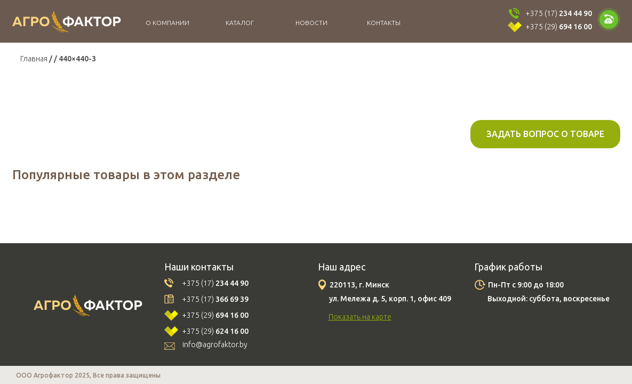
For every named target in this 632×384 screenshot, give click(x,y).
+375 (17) (558, 13)
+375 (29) (558, 26)
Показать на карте (360, 317)
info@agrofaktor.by (214, 344)
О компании (167, 22)
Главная (33, 58)
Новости (311, 22)
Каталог (240, 22)
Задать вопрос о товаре (545, 134)
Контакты (384, 22)
